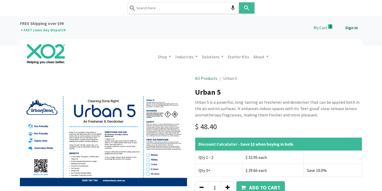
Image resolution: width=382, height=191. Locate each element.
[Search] (247, 8)
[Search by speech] (232, 7)
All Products (206, 78)
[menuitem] (238, 56)
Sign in (351, 27)
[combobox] (183, 8)
